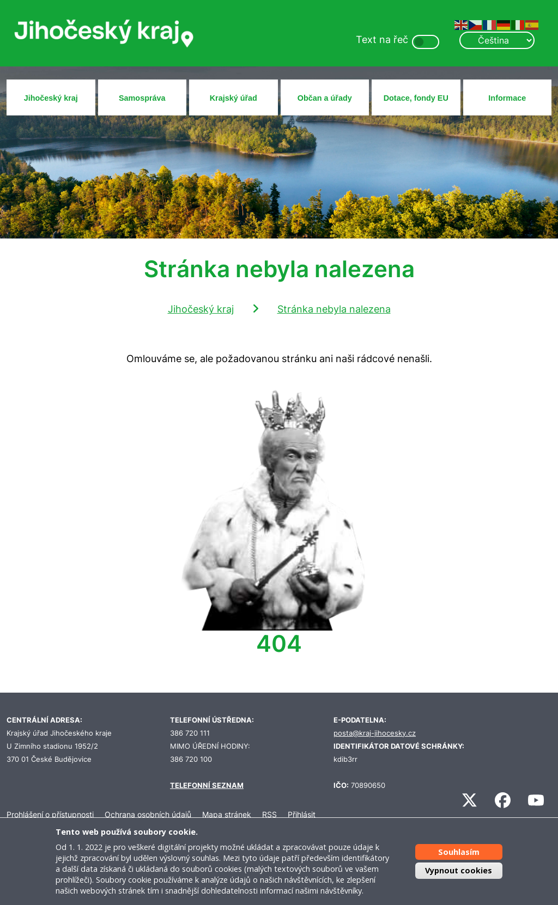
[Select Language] (497, 40)
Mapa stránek (226, 814)
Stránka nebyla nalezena (334, 309)
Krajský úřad (233, 98)
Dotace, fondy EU (416, 98)
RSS (269, 814)
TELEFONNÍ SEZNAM (207, 785)
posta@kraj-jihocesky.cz (374, 733)
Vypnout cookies (458, 870)
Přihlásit (302, 814)
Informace (507, 98)
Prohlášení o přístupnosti (50, 814)
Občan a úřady (325, 98)
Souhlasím (459, 852)
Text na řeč (382, 39)
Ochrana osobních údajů (148, 814)
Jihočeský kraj (51, 98)
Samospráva (142, 98)
